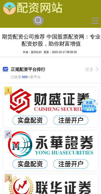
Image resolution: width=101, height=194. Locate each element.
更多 (91, 69)
